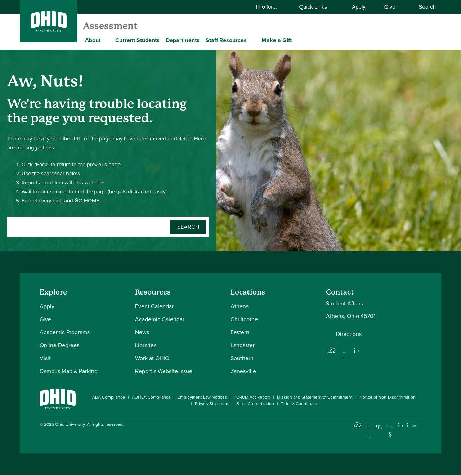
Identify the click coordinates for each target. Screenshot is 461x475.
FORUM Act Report (252, 397)
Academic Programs (65, 332)
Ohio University (70, 424)
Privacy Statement (212, 403)
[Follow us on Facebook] (331, 350)
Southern (242, 358)
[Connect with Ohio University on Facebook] (357, 425)
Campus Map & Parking (69, 371)
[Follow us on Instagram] (344, 356)
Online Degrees (59, 345)
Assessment (110, 26)
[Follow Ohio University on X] (400, 425)
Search (423, 7)
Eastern (239, 332)
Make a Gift (276, 40)
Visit (45, 358)
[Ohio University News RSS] (422, 425)
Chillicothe (244, 319)
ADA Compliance (108, 397)
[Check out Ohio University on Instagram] (368, 434)
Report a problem (43, 183)
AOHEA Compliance (151, 397)
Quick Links (317, 7)
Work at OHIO (152, 358)
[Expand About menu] (106, 40)
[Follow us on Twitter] (356, 350)
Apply (359, 7)
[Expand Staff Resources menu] (252, 40)
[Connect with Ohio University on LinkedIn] (379, 425)
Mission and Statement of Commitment (315, 397)
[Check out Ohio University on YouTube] (389, 429)
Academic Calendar (159, 319)
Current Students (137, 40)
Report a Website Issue (163, 371)
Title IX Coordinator (300, 403)
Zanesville (243, 371)
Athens (239, 306)
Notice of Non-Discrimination (387, 397)
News (142, 332)
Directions (349, 334)
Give (389, 7)
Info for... (271, 7)
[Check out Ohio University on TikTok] (411, 425)
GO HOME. (87, 201)
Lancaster (242, 345)
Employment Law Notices (202, 397)
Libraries (145, 345)
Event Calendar (154, 306)
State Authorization (255, 403)
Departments (183, 40)
